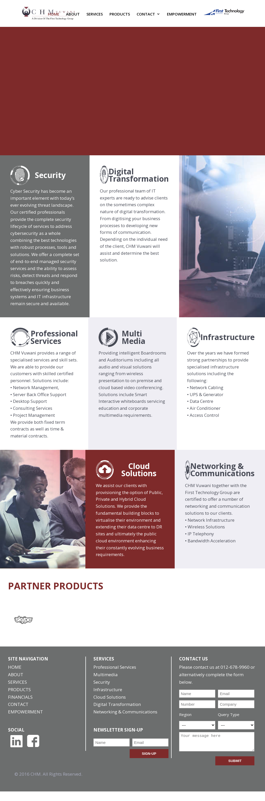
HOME (53, 16)
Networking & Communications (125, 722)
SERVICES (94, 16)
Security (101, 692)
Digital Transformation (117, 714)
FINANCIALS (20, 707)
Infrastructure (107, 699)
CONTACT (146, 16)
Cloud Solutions (109, 707)
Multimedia (105, 684)
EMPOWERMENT (182, 16)
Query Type (228, 724)
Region (185, 724)
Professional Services (114, 677)
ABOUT (73, 16)
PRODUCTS (119, 16)
